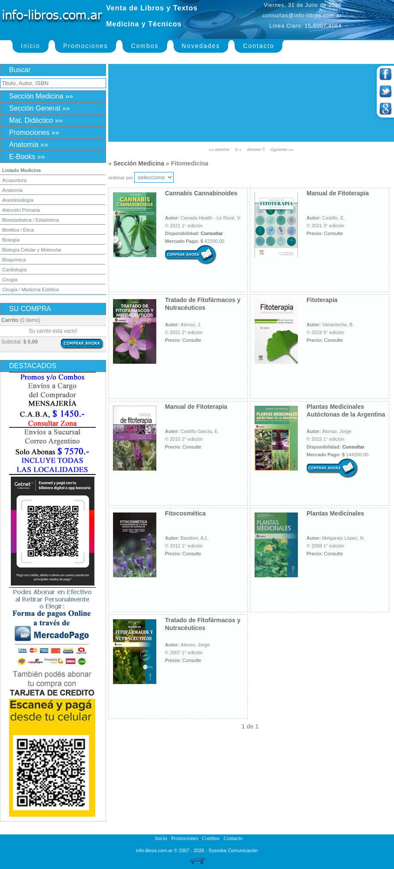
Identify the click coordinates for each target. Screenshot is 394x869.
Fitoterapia (322, 299)
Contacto (258, 45)
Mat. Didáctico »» (36, 120)
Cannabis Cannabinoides (201, 193)
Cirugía (9, 279)
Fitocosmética (185, 513)
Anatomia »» (28, 144)
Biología (10, 239)
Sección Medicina (138, 163)
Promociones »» (34, 132)
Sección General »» (39, 108)
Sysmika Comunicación (233, 850)
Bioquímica (14, 259)
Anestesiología (17, 200)
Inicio (30, 45)
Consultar (212, 233)
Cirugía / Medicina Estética (30, 289)
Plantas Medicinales (335, 513)
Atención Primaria (21, 210)
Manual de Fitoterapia (338, 193)
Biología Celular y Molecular (31, 249)
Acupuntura (14, 180)
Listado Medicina (21, 170)
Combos (144, 45)
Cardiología (14, 269)
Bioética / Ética (18, 229)
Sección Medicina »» (41, 96)
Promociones (85, 45)
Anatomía (12, 190)
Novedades (201, 45)
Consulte (333, 233)
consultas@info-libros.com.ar (302, 16)
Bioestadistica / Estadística (30, 220)
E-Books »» (27, 156)
